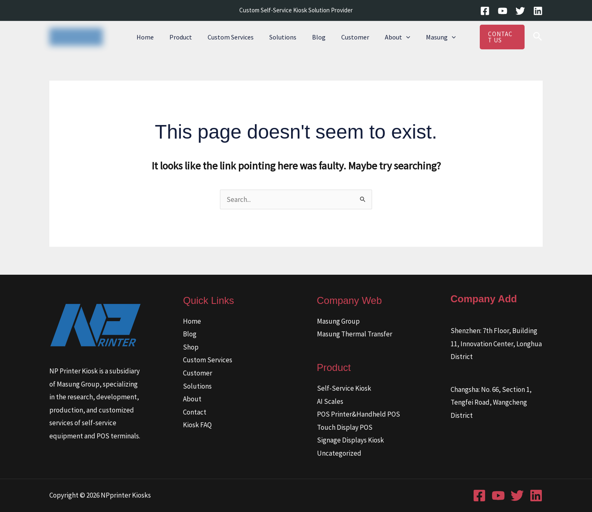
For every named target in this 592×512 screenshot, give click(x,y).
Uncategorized (339, 453)
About (391, 37)
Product (187, 37)
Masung (432, 37)
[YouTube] (502, 11)
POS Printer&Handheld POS (358, 414)
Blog (317, 37)
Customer (351, 37)
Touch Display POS (344, 427)
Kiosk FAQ (197, 424)
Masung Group (338, 321)
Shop (191, 347)
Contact (194, 412)
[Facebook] (485, 11)
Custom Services (234, 37)
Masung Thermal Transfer (354, 333)
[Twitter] (520, 11)
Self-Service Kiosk (344, 388)
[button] (400, 37)
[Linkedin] (538, 11)
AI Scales (330, 401)
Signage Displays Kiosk (350, 440)
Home (153, 37)
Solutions (284, 37)
